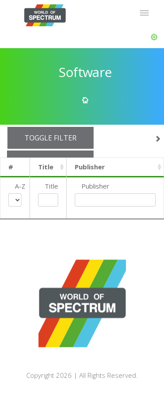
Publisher (90, 166)
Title (45, 166)
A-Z (20, 186)
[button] (154, 37)
